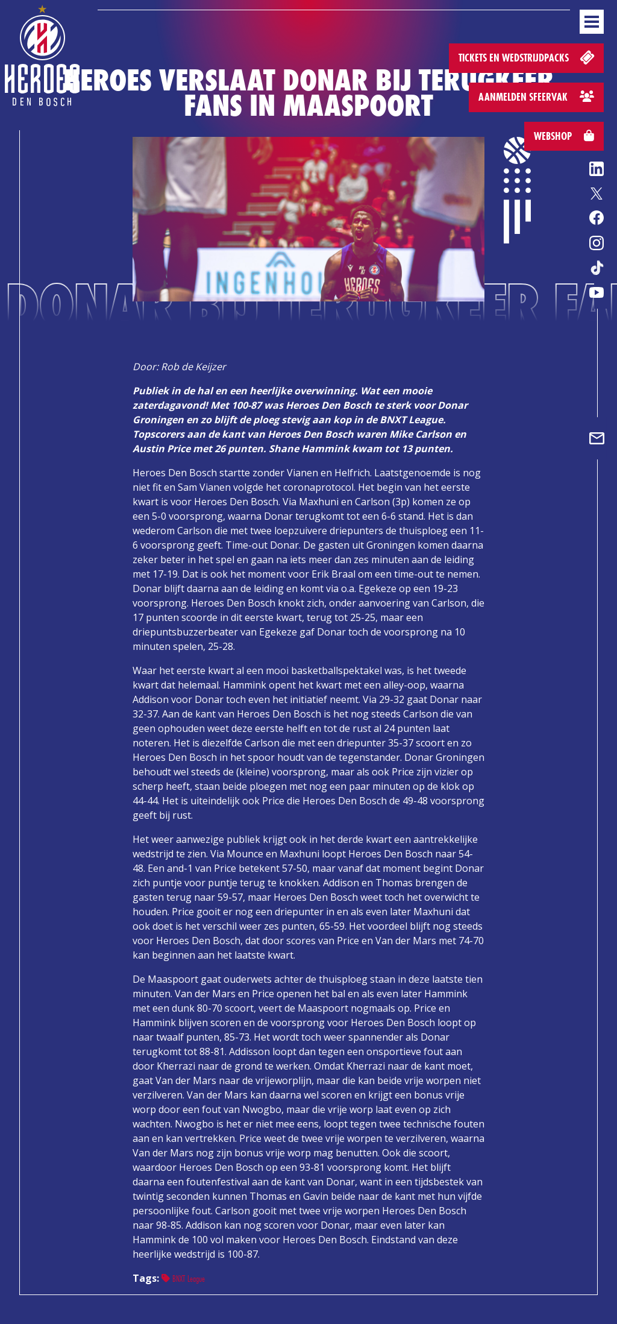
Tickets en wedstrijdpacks (528, 57)
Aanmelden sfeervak (536, 96)
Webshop (564, 135)
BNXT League (183, 1278)
